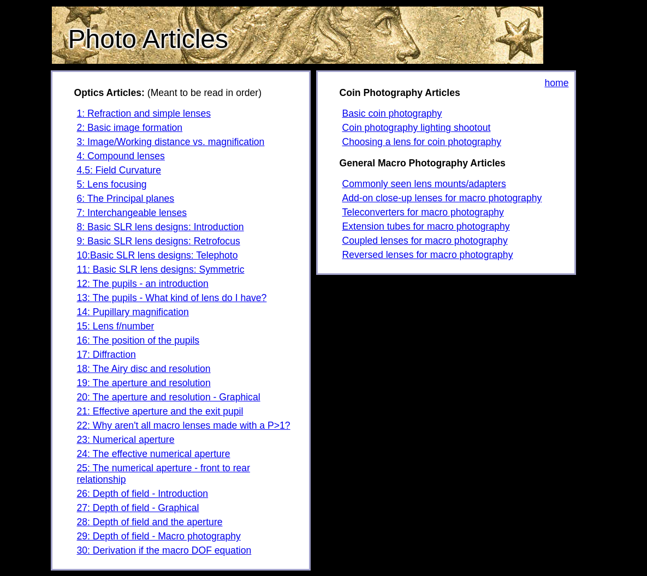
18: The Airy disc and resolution (144, 368)
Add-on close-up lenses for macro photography (442, 198)
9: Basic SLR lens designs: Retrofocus (158, 241)
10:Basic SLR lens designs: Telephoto (157, 255)
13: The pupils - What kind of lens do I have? (172, 297)
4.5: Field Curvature (119, 170)
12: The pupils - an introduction (143, 283)
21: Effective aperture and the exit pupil (160, 411)
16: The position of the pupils (138, 340)
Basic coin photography (392, 113)
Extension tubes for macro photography (426, 226)
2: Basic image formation (130, 127)
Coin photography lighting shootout (416, 127)
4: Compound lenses (121, 156)
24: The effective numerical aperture (153, 453)
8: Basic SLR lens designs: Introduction (160, 226)
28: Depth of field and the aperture (150, 522)
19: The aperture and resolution (144, 382)
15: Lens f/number (116, 326)
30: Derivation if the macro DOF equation (164, 550)
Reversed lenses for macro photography (427, 254)
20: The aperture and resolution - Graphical (168, 397)
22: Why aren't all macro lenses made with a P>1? (183, 425)
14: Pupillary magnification (133, 312)
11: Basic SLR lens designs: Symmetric (161, 269)
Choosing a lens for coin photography (421, 141)
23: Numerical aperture (126, 439)
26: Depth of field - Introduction (143, 493)
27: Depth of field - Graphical (138, 507)
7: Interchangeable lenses (132, 212)
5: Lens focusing (112, 184)
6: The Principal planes (126, 198)
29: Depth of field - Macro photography (159, 536)
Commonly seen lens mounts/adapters (424, 183)
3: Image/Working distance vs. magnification (171, 141)
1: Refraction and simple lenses (144, 113)
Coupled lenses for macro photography (425, 240)
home (556, 82)
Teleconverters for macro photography (423, 212)
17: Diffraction (106, 354)
